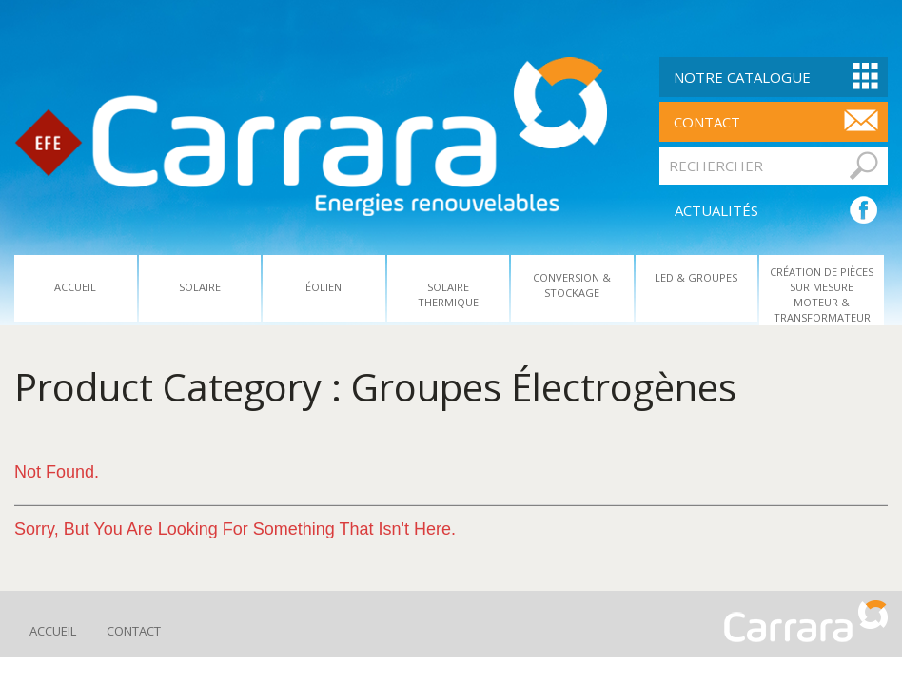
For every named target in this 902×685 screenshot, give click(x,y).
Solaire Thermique (448, 294)
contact (707, 121)
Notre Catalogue (742, 77)
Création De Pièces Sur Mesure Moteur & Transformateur (821, 294)
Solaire (200, 287)
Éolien (323, 287)
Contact (134, 630)
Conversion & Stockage (572, 285)
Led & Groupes (696, 277)
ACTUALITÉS (716, 210)
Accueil (75, 287)
